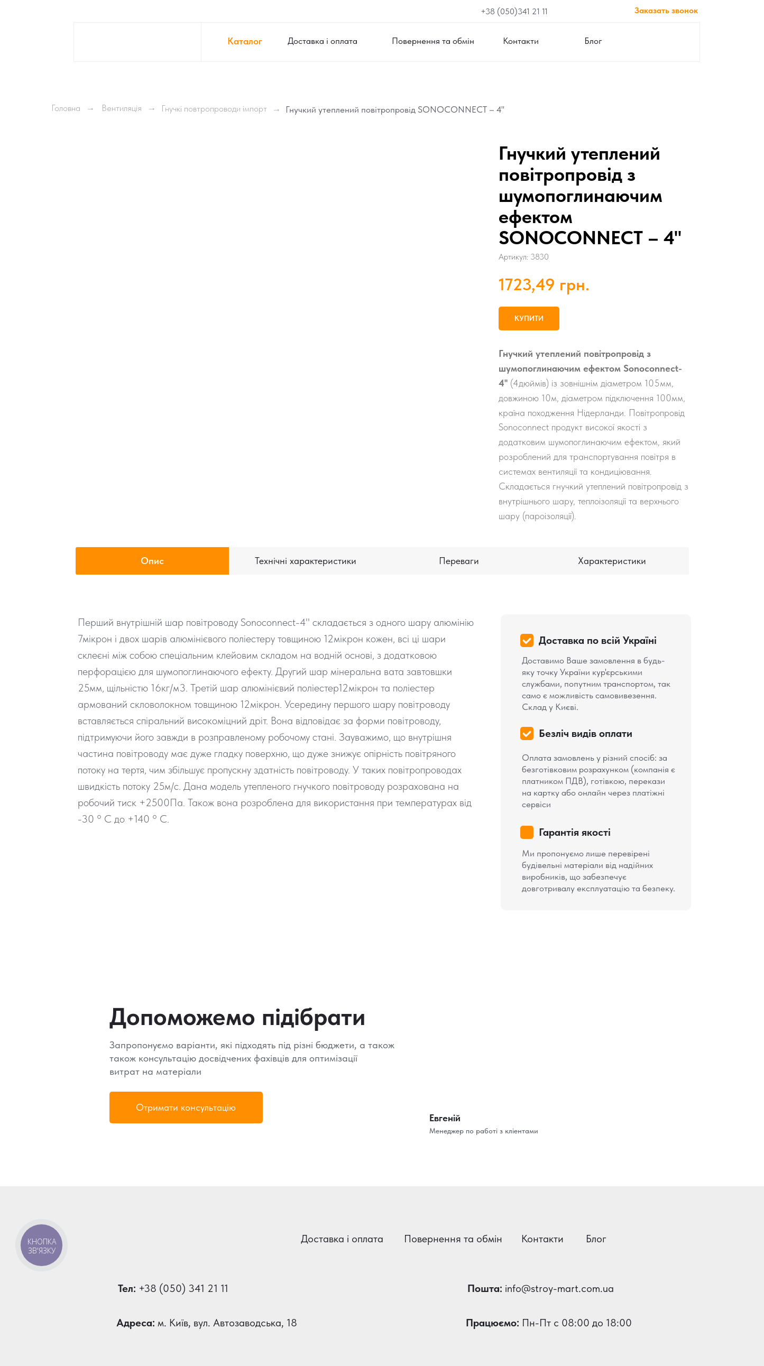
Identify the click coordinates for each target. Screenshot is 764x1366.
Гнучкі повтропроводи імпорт (214, 108)
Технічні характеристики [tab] (305, 560)
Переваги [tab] (459, 560)
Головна (65, 108)
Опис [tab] (152, 560)
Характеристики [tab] (612, 560)
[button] (186, 1107)
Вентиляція (122, 108)
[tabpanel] (382, 756)
